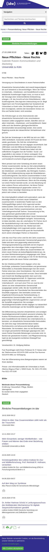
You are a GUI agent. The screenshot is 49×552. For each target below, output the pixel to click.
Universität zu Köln (12, 67)
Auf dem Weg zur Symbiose (14, 483)
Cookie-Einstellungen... (11, 544)
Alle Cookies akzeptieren (13, 548)
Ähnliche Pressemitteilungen (24, 44)
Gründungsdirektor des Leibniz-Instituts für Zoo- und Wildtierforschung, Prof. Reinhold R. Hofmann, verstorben (24, 462)
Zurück (6, 39)
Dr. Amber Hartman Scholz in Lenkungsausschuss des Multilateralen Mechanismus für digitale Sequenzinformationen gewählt (24, 505)
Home (3, 29)
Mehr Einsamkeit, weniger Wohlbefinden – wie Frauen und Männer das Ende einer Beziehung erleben (22, 441)
